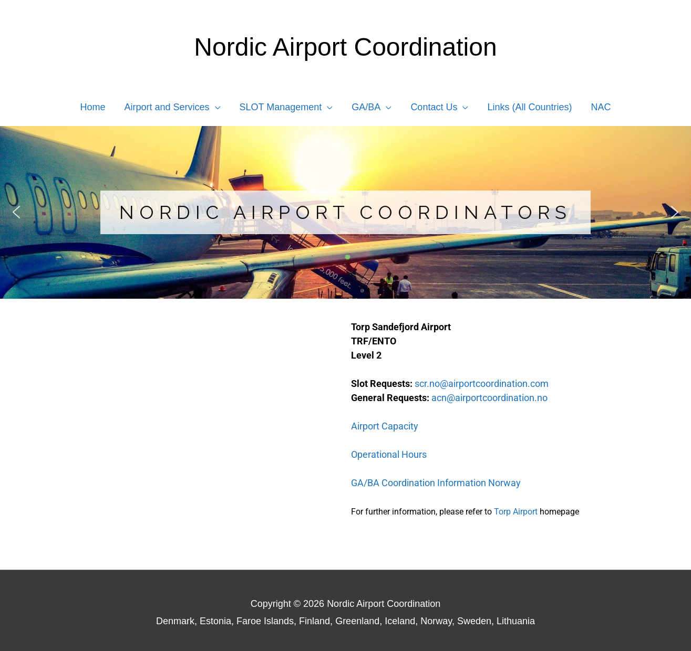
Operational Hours (389, 454)
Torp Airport (516, 512)
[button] (172, 107)
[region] (345, 212)
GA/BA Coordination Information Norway (436, 482)
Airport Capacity (384, 426)
